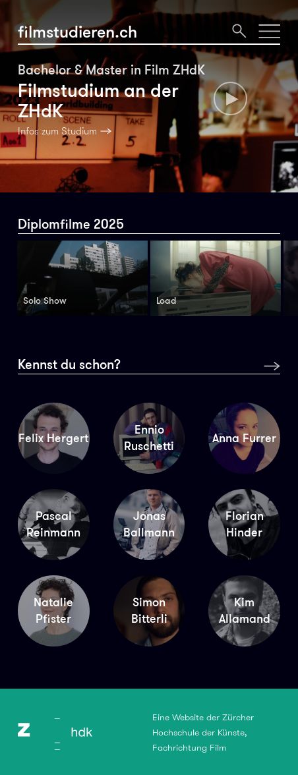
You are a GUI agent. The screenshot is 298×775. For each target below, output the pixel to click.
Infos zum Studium (57, 131)
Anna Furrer (244, 438)
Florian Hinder (244, 524)
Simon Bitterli (149, 610)
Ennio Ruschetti (149, 438)
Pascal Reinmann (53, 524)
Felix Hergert (53, 438)
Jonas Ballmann (149, 524)
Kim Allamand (244, 610)
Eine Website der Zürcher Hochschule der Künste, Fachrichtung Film (203, 732)
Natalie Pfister (53, 610)
